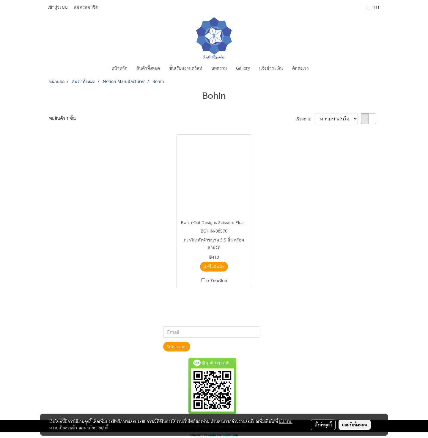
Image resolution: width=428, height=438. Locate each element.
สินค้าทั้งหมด (148, 68)
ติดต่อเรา (300, 68)
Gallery (243, 68)
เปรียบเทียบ (216, 280)
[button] (318, 68)
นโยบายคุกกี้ (97, 427)
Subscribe (177, 346)
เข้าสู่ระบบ (58, 7)
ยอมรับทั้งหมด (354, 424)
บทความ (219, 68)
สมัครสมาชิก (86, 7)
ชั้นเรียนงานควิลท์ (185, 68)
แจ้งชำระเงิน (271, 68)
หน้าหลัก (119, 68)
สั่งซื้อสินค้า (214, 266)
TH (373, 7)
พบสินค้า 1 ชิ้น (62, 118)
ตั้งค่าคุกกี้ (323, 424)
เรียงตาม (305, 119)
